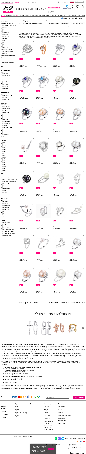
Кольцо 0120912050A (39, 195)
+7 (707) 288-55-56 (75, 448)
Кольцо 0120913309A (73, 260)
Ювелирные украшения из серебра (56, 348)
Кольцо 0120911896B (23, 195)
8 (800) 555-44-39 (77, 445)
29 (66, 27)
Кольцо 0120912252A (56, 195)
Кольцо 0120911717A (39, 163)
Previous (20, 328)
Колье (5, 38)
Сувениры (4, 53)
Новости (48, 15)
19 (4, 168)
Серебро (5, 73)
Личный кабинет (64, 2)
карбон (5, 132)
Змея (4, 214)
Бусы (4, 45)
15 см (5, 143)
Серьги (5, 30)
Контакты (60, 15)
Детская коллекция (7, 51)
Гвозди (5, 192)
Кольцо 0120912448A (56, 227)
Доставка (54, 15)
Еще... (3, 136)
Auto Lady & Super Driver (10, 179)
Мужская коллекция (7, 49)
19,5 (4, 171)
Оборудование (76, 15)
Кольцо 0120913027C (73, 66)
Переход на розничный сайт (47, 2)
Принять (51, 449)
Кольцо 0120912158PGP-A (41, 66)
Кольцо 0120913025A (56, 66)
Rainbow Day (7, 184)
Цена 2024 (6, 99)
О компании (67, 15)
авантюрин (6, 108)
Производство (49, 404)
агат (4, 110)
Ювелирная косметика (8, 55)
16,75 (4, 151)
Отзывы (83, 15)
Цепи (2, 60)
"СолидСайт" (31, 436)
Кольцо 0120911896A (73, 163)
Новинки (21, 15)
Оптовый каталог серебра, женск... (43, 21)
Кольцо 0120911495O (56, 130)
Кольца (5, 28)
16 (4, 147)
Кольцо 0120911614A (22, 163)
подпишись (67, 7)
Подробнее (43, 451)
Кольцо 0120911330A (73, 130)
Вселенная (6, 203)
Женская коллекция (7, 23)
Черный (5, 88)
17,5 (4, 156)
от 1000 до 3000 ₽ (8, 229)
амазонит (6, 115)
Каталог (3, 15)
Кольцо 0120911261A (56, 98)
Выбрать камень (10, 15)
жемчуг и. (6, 130)
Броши (5, 40)
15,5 (4, 145)
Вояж (4, 190)
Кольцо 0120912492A (73, 227)
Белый (5, 82)
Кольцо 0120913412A (56, 292)
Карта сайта (62, 423)
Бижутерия (28, 15)
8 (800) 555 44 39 (30, 2)
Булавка (5, 201)
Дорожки (6, 207)
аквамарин (6, 112)
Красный (5, 86)
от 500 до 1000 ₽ (8, 227)
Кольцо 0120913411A (73, 292)
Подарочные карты (6, 58)
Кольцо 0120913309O (23, 292)
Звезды (5, 212)
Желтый (5, 84)
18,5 (4, 166)
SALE (17, 15)
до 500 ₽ (5, 225)
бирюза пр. (6, 123)
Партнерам (42, 15)
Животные (6, 209)
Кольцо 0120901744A (23, 66)
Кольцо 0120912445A (39, 227)
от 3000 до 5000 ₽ (8, 231)
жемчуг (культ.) (7, 127)
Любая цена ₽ (7, 223)
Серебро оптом (28, 21)
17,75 (4, 158)
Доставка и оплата (64, 404)
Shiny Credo (6, 186)
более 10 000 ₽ (7, 235)
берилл (5, 119)
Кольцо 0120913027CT (23, 98)
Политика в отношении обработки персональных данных (49, 427)
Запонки (5, 47)
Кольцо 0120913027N (40, 98)
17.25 (4, 160)
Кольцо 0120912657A (39, 260)
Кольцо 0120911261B (73, 98)
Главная (21, 21)
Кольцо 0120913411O (39, 292)
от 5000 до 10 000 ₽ (9, 233)
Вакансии (16, 2)
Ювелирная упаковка (9, 25)
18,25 (4, 164)
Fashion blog (62, 420)
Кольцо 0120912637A (23, 260)
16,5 (4, 149)
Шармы (5, 34)
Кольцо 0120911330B (23, 130)
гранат (5, 125)
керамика (6, 134)
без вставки (6, 106)
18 (4, 162)
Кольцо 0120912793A (56, 260)
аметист (5, 117)
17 (4, 153)
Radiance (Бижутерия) (9, 181)
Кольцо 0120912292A (73, 195)
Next (83, 328)
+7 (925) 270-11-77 (59, 445)
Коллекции (35, 15)
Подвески (6, 32)
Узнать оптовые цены (7, 2)
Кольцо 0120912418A (23, 227)
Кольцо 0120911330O (39, 130)
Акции (46, 410)
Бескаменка (6, 188)
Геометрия (6, 205)
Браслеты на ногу (8, 43)
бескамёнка (6, 121)
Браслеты (6, 36)
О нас (60, 410)
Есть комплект (7, 95)
